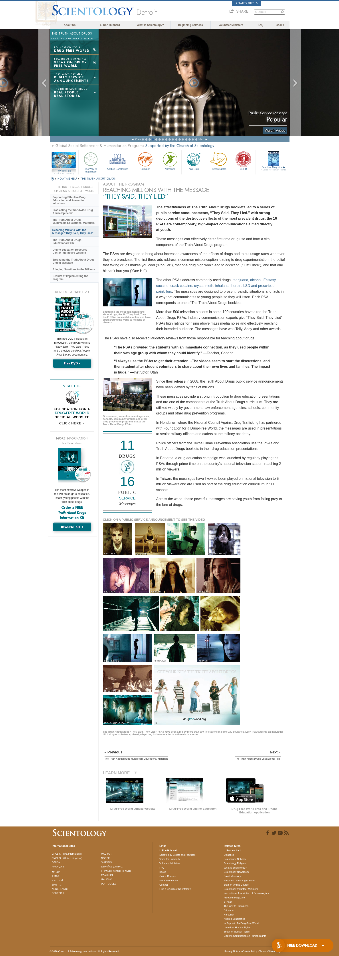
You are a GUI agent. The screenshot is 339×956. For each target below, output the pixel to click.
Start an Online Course (236, 884)
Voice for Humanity (169, 859)
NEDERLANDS (60, 889)
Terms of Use (266, 951)
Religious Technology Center (239, 880)
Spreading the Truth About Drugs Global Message (74, 261)
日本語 (55, 876)
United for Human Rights (237, 927)
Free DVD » (72, 363)
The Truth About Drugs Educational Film (67, 241)
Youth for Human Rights (237, 931)
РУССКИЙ (57, 880)
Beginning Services (190, 25)
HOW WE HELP (67, 178)
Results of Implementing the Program (70, 278)
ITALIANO (106, 879)
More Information (168, 880)
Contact (163, 884)
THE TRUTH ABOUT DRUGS (98, 178)
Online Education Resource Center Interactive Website (70, 251)
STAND (228, 901)
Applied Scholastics (117, 160)
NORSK (105, 858)
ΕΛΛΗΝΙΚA (107, 875)
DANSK (56, 862)
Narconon (170, 160)
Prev (138, 139)
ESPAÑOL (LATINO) (112, 866)
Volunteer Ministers (231, 25)
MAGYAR (106, 853)
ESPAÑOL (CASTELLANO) (116, 871)
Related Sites (247, 3)
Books (280, 25)
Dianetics (229, 854)
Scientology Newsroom (236, 872)
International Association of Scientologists (246, 893)
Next (201, 139)
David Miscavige (233, 876)
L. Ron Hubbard (110, 25)
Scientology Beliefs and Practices (177, 854)
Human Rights (218, 160)
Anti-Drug (194, 160)
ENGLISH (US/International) (67, 853)
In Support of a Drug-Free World (241, 923)
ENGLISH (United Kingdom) (67, 858)
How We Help (64, 170)
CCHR (243, 160)
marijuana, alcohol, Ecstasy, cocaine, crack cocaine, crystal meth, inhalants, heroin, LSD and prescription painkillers (216, 285)
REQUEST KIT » (72, 527)
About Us (69, 25)
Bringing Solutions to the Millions (74, 269)
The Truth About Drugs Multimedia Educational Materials (74, 221)
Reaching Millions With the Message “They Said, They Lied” (72, 231)
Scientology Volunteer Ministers (241, 889)
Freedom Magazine (273, 168)
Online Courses (167, 876)
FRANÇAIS (58, 866)
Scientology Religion (235, 863)
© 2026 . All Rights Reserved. (85, 951)
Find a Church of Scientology (175, 889)
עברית (56, 871)
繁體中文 (57, 884)
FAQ (261, 25)
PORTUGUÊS (108, 883)
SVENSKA (107, 862)
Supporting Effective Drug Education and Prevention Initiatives (69, 200)
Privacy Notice (232, 951)
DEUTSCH (58, 893)
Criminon (145, 160)
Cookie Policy (249, 951)
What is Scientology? (150, 25)
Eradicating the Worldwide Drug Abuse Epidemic (73, 212)
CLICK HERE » (72, 423)
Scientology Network (235, 859)
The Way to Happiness (91, 161)
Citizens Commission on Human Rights (245, 936)
